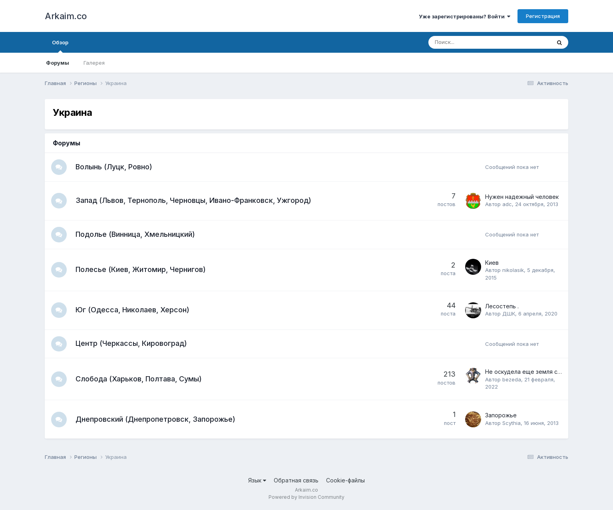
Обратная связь (296, 481)
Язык (257, 481)
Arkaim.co (66, 16)
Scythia (511, 424)
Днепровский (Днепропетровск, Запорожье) (156, 420)
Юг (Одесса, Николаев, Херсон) (133, 310)
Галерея (94, 63)
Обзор (60, 46)
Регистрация (543, 16)
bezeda (511, 380)
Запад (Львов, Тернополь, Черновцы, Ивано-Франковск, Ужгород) (194, 200)
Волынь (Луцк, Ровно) (114, 167)
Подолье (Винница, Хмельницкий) (135, 234)
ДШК (508, 314)
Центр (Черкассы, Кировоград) (131, 344)
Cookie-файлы (345, 481)
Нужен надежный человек (522, 197)
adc (507, 205)
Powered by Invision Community (306, 498)
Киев (492, 263)
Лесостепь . (502, 307)
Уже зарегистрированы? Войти (464, 16)
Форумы (57, 63)
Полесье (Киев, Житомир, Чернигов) (141, 270)
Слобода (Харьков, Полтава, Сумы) (139, 380)
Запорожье (501, 416)
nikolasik (513, 271)
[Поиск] (467, 42)
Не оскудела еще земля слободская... (538, 373)
